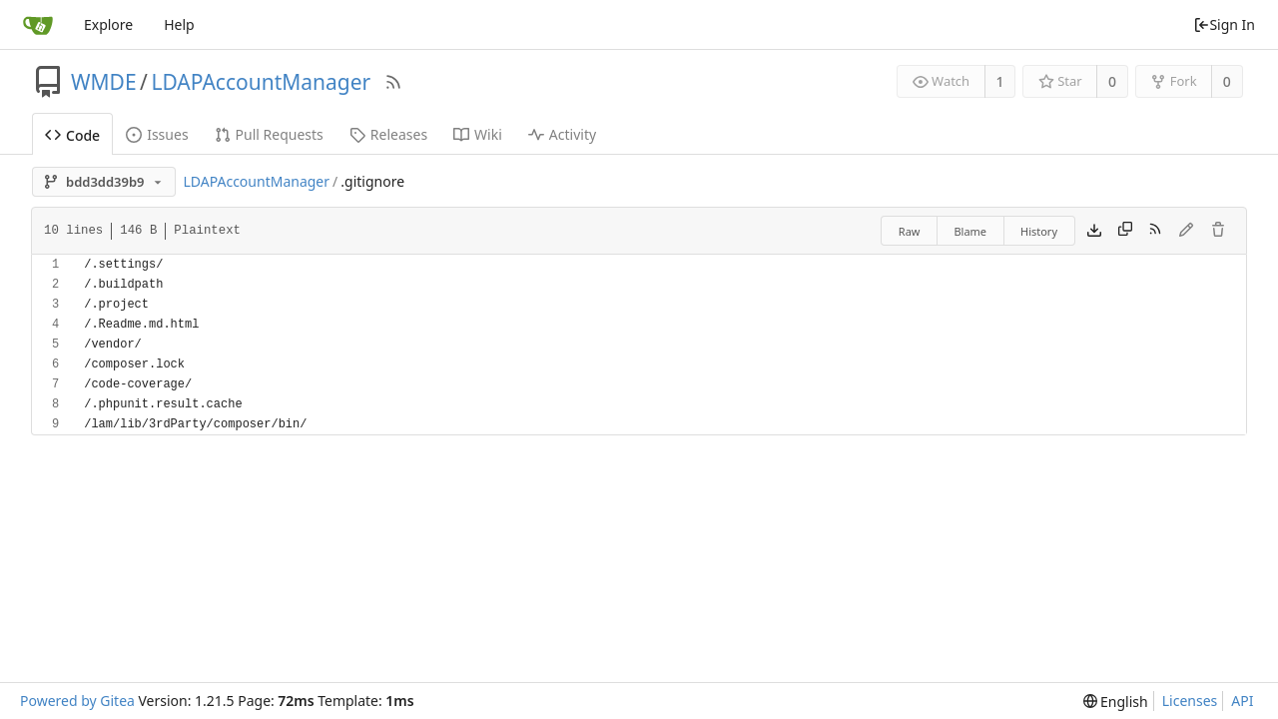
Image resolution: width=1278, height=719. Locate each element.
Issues (157, 134)
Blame (970, 231)
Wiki (477, 134)
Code (72, 135)
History (1038, 231)
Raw (910, 231)
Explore (108, 24)
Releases (388, 134)
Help (179, 24)
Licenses (1190, 700)
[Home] (38, 25)
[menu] (1115, 701)
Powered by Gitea (77, 700)
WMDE (104, 82)
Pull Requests (269, 134)
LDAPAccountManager (260, 82)
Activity (562, 134)
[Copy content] (1125, 231)
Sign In (1224, 24)
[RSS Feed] (393, 82)
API (1242, 700)
